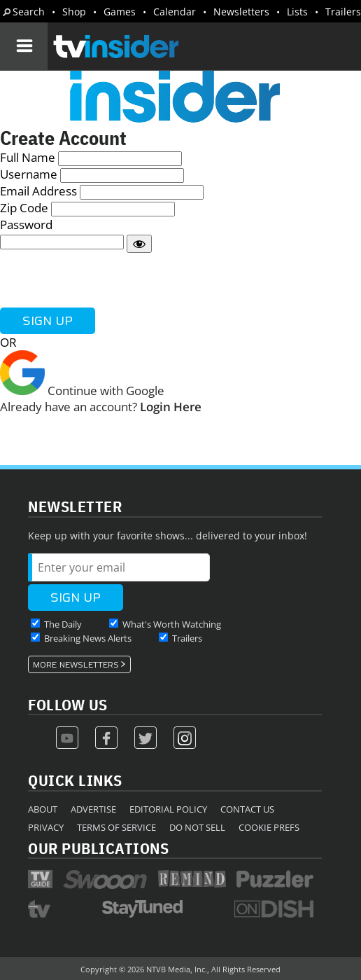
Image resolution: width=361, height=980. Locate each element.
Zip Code (24, 208)
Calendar (174, 11)
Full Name (27, 157)
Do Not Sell (197, 827)
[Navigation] (24, 46)
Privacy (46, 827)
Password (26, 224)
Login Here (170, 407)
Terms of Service (116, 827)
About (42, 809)
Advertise (93, 809)
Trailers (343, 11)
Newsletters (241, 11)
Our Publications (98, 848)
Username (28, 174)
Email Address (38, 191)
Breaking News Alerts (88, 638)
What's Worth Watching (171, 624)
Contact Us (247, 809)
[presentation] (106, 280)
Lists (297, 11)
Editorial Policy (168, 809)
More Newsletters (76, 665)
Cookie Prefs (269, 827)
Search (29, 11)
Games (120, 11)
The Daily (63, 624)
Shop (74, 11)
